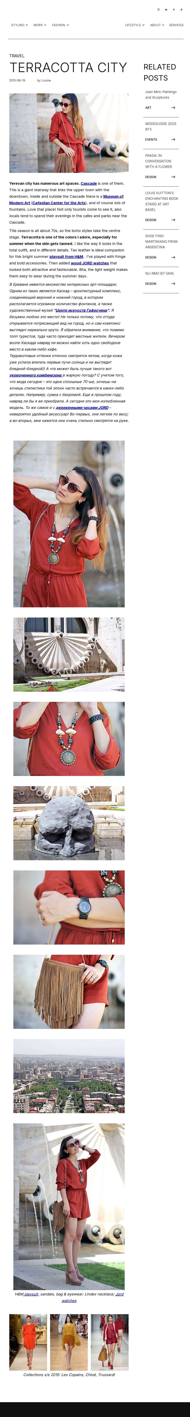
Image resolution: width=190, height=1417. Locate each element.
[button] (19, 25)
